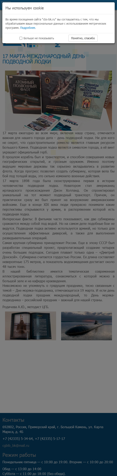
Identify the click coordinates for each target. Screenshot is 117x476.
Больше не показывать (36, 38)
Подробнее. (28, 27)
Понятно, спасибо (83, 38)
